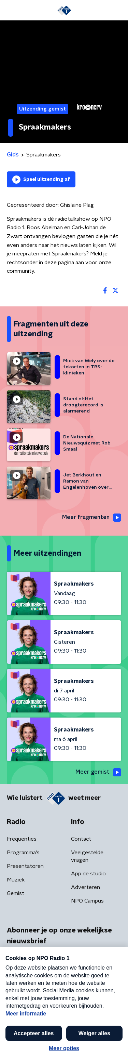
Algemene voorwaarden (37, 1031)
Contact (81, 839)
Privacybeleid (87, 1031)
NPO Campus (87, 901)
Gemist (15, 893)
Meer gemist (98, 772)
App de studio (88, 873)
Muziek (16, 879)
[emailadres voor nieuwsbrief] (64, 984)
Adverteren (85, 887)
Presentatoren (25, 866)
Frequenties (22, 839)
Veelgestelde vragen (87, 856)
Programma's (23, 852)
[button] (115, 1047)
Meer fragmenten (91, 518)
